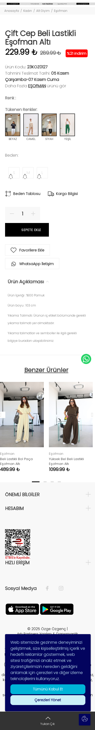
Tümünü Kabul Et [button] (48, 689)
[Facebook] (50, 588)
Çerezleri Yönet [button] (47, 700)
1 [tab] (36, 481)
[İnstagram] (58, 588)
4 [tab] (59, 481)
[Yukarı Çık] (47, 721)
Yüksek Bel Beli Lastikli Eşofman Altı (66, 461)
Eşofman (60, 11)
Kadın (27, 11)
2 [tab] (45, 481)
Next (90, 414)
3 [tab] (52, 481)
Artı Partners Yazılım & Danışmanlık (47, 633)
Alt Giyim (43, 11)
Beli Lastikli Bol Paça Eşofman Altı (16, 461)
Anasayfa (11, 11)
